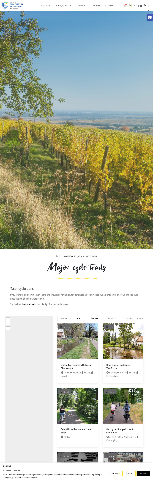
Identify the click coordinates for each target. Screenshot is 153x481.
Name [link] (79, 319)
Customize (114, 474)
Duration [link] (94, 319)
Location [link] (129, 319)
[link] (150, 17)
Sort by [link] (64, 319)
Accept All (143, 474)
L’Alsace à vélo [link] (29, 304)
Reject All (129, 474)
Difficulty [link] (112, 319)
